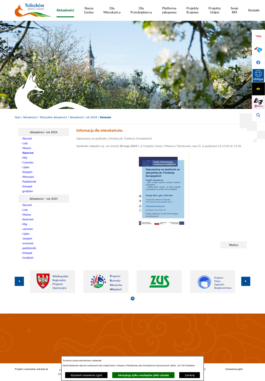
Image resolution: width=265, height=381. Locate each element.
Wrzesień (28, 176)
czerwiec (27, 228)
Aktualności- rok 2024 (83, 117)
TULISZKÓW (132, 338)
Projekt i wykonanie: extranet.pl (31, 369)
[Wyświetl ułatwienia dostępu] (258, 36)
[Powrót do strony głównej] (17, 117)
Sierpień (27, 172)
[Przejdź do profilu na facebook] (258, 101)
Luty (25, 143)
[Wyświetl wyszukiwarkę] (258, 62)
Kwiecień (27, 219)
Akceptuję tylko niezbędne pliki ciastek (143, 375)
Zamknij (190, 375)
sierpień (27, 238)
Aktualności (30, 117)
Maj (24, 157)
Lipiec (26, 167)
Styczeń (27, 138)
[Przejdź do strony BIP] (258, 75)
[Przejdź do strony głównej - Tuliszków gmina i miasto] (33, 11)
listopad (27, 186)
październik (29, 248)
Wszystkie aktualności (53, 117)
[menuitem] (65, 10)
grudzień (27, 191)
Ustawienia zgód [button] (233, 369)
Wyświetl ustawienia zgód (86, 375)
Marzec (26, 148)
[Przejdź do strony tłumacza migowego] (258, 49)
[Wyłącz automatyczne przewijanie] (133, 298)
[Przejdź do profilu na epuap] (258, 88)
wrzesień (27, 243)
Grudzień (27, 257)
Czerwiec (28, 162)
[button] (161, 227)
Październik (29, 181)
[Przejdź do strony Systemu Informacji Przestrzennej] (258, 115)
